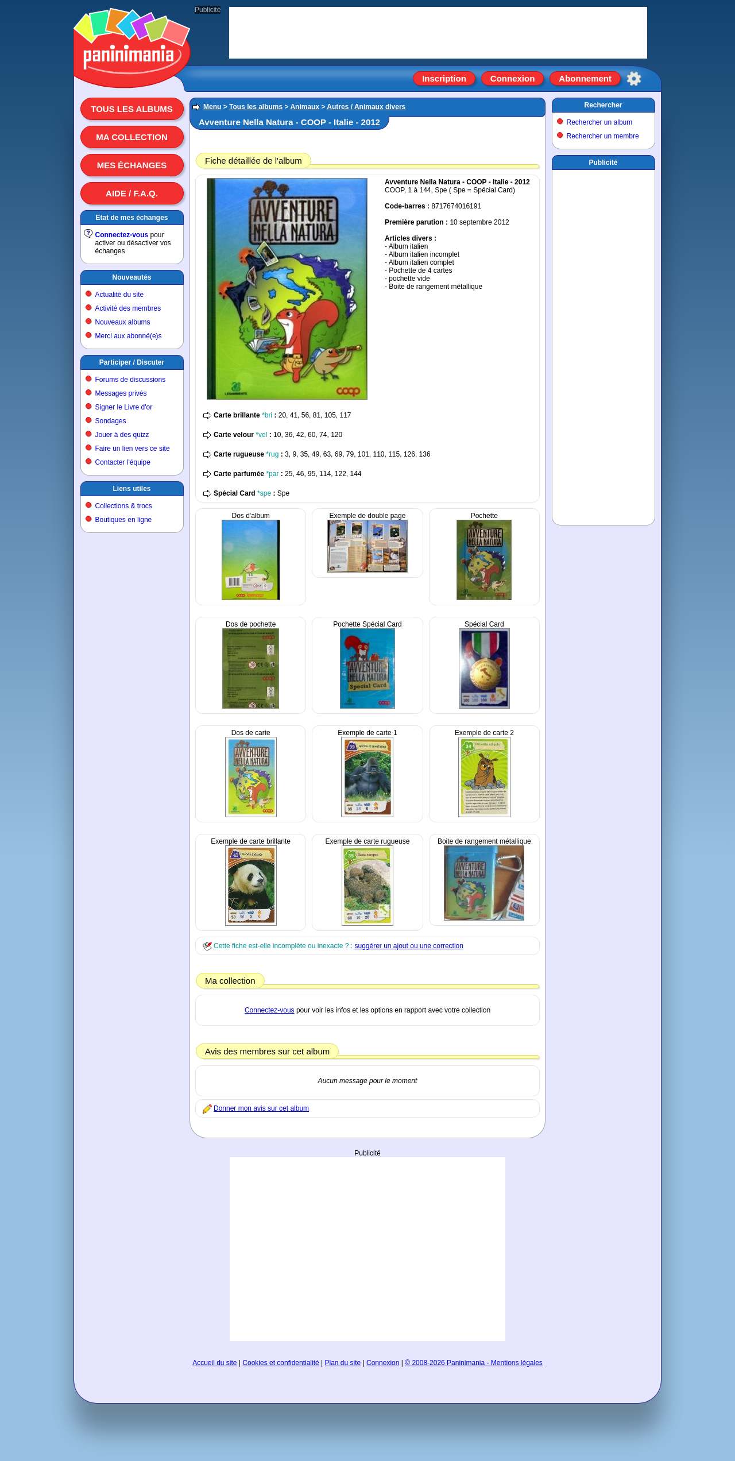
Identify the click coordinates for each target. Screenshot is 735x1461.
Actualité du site (119, 295)
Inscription (444, 78)
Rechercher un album (600, 122)
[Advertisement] (367, 1249)
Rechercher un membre (603, 136)
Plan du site (343, 1363)
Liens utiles (131, 489)
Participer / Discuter (131, 362)
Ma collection (131, 137)
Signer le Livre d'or (124, 407)
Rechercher (603, 105)
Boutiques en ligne (123, 520)
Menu (212, 107)
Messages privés (121, 393)
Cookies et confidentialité (280, 1363)
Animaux (304, 107)
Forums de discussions (130, 380)
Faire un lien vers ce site (132, 449)
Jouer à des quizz (122, 435)
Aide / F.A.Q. (132, 193)
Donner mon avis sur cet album (261, 1108)
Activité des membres (128, 308)
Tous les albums (132, 109)
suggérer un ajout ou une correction (408, 946)
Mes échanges (132, 165)
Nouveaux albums (122, 322)
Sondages (110, 421)
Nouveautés (131, 277)
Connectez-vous (122, 235)
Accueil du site (214, 1363)
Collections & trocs (123, 506)
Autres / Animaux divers (366, 107)
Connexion (512, 78)
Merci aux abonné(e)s (128, 336)
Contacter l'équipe (122, 462)
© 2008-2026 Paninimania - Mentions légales (474, 1363)
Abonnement (585, 78)
